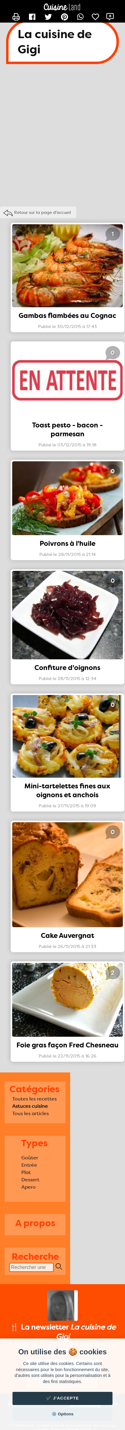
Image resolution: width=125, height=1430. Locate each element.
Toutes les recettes (34, 1099)
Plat (26, 1172)
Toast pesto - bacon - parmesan (67, 429)
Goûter (29, 1157)
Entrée (29, 1165)
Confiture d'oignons (67, 667)
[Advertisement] (60, 136)
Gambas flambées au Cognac (67, 315)
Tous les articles (30, 1113)
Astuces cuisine (30, 1106)
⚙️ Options (62, 1414)
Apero (28, 1187)
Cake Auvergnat (67, 935)
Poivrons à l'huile (67, 543)
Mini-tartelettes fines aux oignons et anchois (67, 790)
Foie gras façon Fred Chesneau (67, 1045)
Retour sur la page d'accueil (42, 212)
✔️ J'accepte (62, 1398)
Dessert (30, 1179)
